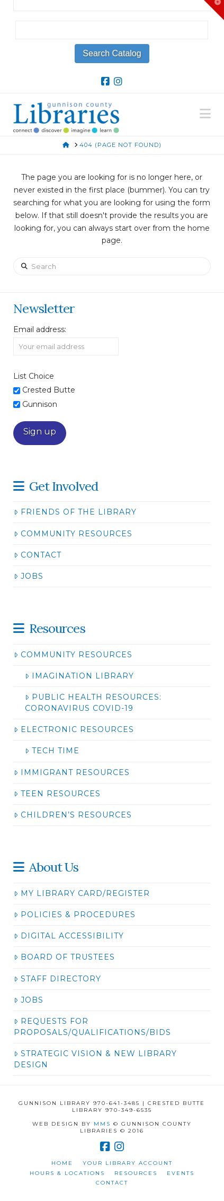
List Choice (33, 376)
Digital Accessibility (68, 936)
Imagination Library (79, 676)
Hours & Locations (67, 1173)
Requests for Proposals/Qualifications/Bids (92, 1026)
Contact (37, 555)
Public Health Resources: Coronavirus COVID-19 (93, 702)
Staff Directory (57, 979)
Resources (135, 1173)
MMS (102, 1123)
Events (180, 1173)
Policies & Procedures (74, 914)
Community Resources (73, 533)
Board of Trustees (64, 957)
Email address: (39, 329)
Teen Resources (57, 793)
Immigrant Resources (71, 772)
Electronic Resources (73, 729)
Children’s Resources (72, 815)
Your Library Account (128, 1163)
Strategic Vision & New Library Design (95, 1059)
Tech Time (52, 750)
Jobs (28, 576)
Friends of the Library (75, 512)
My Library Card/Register (81, 893)
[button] (205, 113)
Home (62, 1163)
